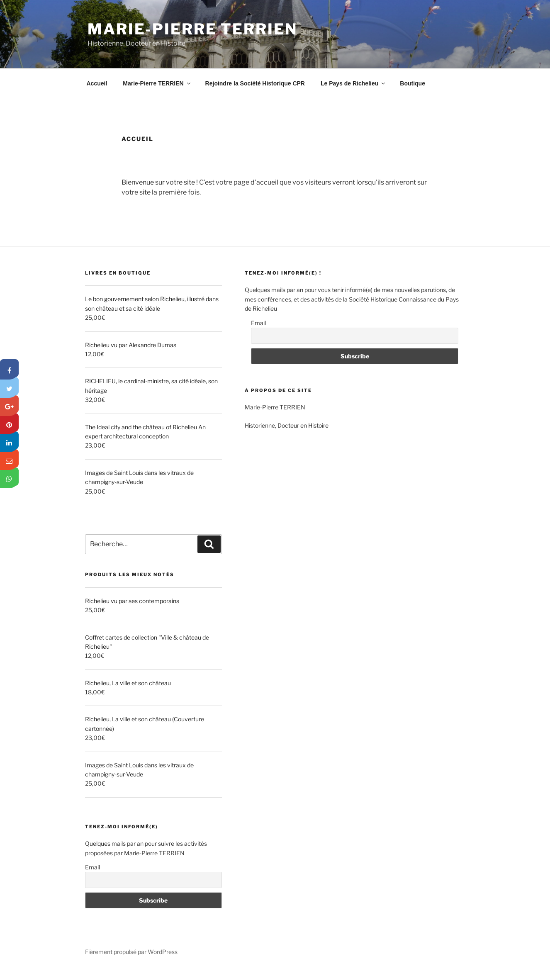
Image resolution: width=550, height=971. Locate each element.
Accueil (97, 83)
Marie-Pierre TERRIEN (192, 29)
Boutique (412, 83)
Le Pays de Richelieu (353, 83)
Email (92, 867)
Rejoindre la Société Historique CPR (255, 83)
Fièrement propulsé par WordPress (131, 951)
